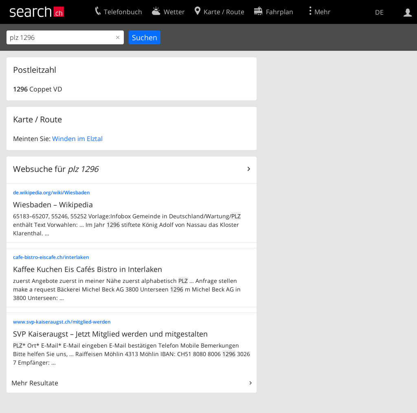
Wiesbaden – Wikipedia (53, 204)
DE (379, 12)
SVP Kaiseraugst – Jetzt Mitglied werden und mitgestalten (110, 334)
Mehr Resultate (34, 382)
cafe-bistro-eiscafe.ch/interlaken (51, 257)
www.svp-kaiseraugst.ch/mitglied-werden (62, 321)
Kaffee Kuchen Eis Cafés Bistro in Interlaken (87, 269)
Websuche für (55, 168)
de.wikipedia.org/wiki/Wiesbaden (51, 192)
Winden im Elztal (77, 138)
